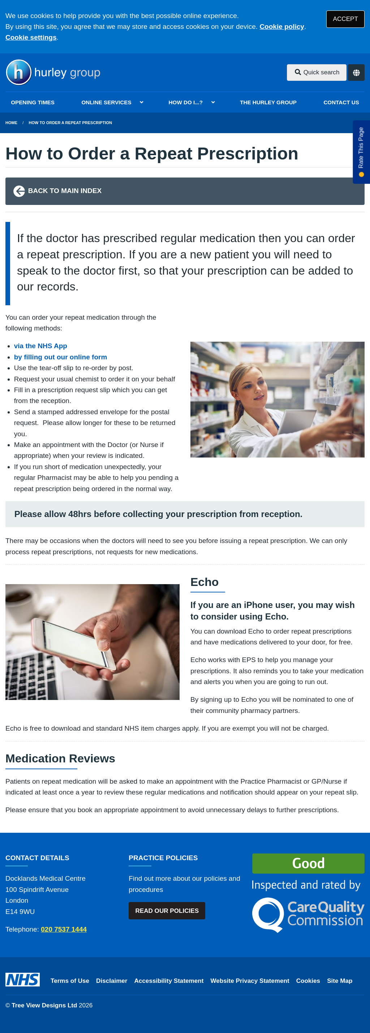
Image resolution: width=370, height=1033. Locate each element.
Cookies (308, 980)
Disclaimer (111, 980)
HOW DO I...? (186, 102)
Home (11, 123)
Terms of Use (70, 980)
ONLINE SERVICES (106, 102)
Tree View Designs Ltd (44, 1005)
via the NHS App (40, 346)
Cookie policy (281, 26)
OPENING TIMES (33, 102)
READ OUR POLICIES (167, 910)
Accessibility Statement (169, 980)
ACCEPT (345, 19)
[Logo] (52, 72)
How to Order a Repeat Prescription (70, 123)
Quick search (317, 72)
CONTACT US (341, 102)
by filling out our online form (60, 357)
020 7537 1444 (64, 929)
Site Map (339, 980)
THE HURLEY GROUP (268, 102)
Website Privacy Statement (249, 980)
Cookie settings (30, 37)
